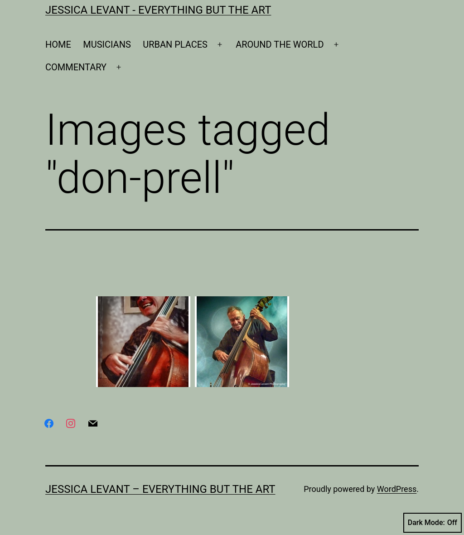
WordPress (396, 489)
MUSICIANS (107, 44)
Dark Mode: (432, 522)
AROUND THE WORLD (280, 44)
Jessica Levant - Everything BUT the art (158, 10)
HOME (58, 44)
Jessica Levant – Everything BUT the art (160, 489)
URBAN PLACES (175, 44)
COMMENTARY (75, 67)
